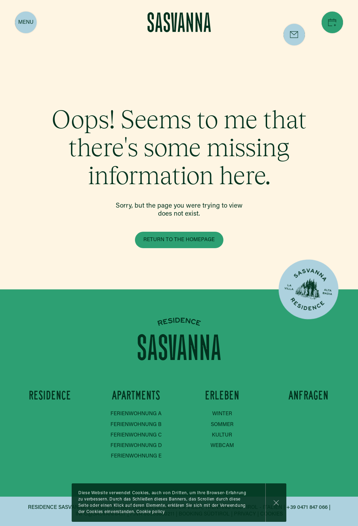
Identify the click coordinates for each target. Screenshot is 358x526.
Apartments (136, 395)
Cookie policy (150, 512)
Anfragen (308, 395)
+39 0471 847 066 (307, 507)
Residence (50, 395)
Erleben (222, 395)
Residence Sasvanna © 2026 (66, 507)
